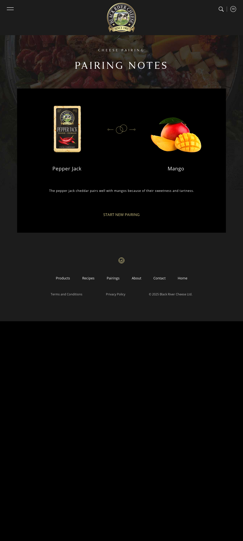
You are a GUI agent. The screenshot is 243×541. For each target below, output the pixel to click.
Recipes (88, 278)
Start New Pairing (121, 214)
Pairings (113, 278)
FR (233, 9)
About (136, 278)
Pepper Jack (67, 168)
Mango (176, 168)
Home (182, 278)
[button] (221, 9)
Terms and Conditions (66, 294)
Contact (159, 278)
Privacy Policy (115, 294)
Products (63, 278)
